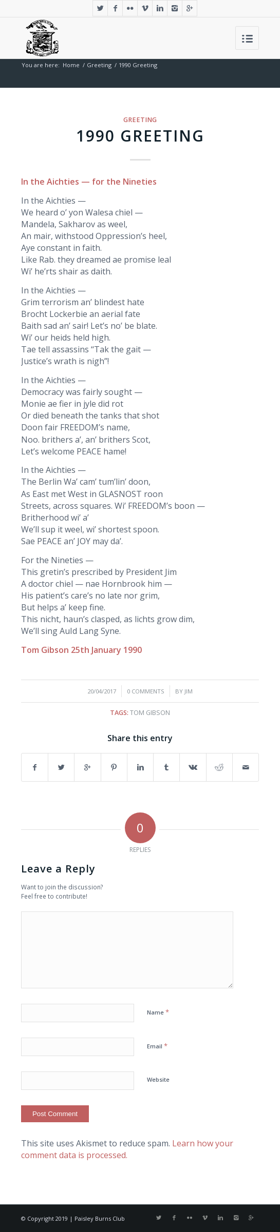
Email (157, 1045)
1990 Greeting (140, 135)
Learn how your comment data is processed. (127, 1149)
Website (158, 1079)
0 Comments (145, 691)
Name (158, 1012)
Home (71, 65)
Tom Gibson (150, 712)
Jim (188, 691)
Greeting (99, 65)
